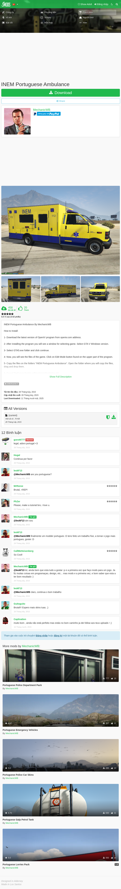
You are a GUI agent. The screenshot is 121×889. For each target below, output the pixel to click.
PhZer (17, 501)
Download (60, 92)
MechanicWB (41, 109)
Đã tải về (11, 310)
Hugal (17, 455)
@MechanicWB (22, 474)
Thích (26, 310)
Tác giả (32, 517)
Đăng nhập (42, 635)
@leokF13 (19, 520)
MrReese (18, 486)
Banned (30, 440)
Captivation (20, 619)
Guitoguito (19, 603)
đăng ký (58, 635)
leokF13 (18, 470)
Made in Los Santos (11, 884)
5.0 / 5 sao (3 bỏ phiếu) (11, 317)
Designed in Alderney (12, 881)
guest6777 (19, 439)
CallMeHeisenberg (23, 551)
